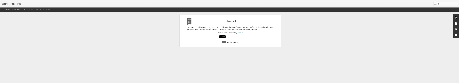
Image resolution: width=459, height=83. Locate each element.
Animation (30, 9)
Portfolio (38, 9)
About (19, 9)
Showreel (46, 9)
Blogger (245, 81)
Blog (14, 9)
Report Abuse (251, 81)
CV (24, 9)
